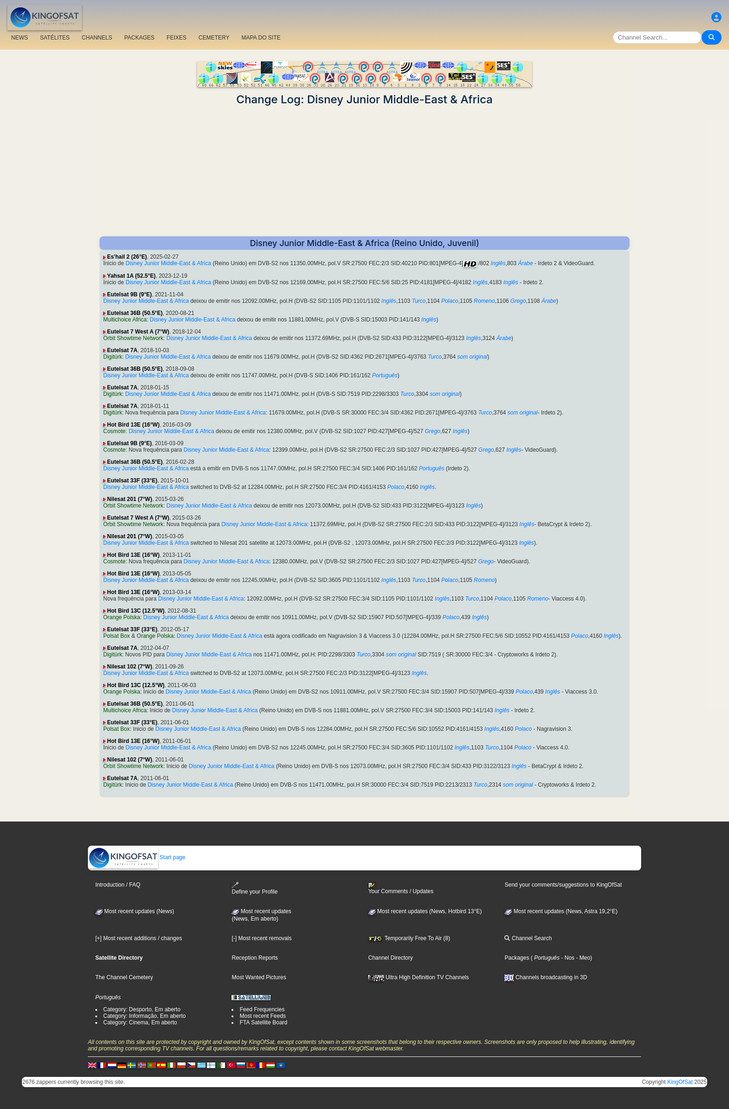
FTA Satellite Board (263, 1022)
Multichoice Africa (124, 319)
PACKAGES (139, 37)
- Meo (582, 958)
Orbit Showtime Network (133, 338)
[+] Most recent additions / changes (138, 938)
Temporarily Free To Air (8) (409, 938)
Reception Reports (255, 958)
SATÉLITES (55, 37)
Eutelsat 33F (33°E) (132, 480)
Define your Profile (255, 888)
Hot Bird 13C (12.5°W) (135, 611)
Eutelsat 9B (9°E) (129, 294)
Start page (137, 857)
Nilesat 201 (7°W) (129, 499)
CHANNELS (97, 37)
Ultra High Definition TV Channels (418, 977)
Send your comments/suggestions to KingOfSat (563, 885)
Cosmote (114, 431)
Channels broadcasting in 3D (545, 977)
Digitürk (112, 357)
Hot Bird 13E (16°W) (133, 424)
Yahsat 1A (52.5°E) (131, 276)
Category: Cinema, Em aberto (140, 1022)
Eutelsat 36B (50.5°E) (135, 313)
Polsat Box (116, 636)
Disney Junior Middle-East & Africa (168, 263)
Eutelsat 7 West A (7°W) (138, 331)
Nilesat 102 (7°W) (129, 666)
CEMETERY (214, 37)
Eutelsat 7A (122, 350)
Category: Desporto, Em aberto (141, 1009)
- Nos (567, 958)
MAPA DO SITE (260, 37)
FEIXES (176, 37)
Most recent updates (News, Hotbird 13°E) (425, 911)
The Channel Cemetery (124, 977)
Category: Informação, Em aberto (144, 1016)
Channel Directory (390, 958)
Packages (516, 958)
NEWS (19, 37)
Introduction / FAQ (117, 885)
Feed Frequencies (262, 1009)
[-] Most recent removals (262, 938)
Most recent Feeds (262, 1016)
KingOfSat (680, 1082)
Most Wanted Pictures (259, 977)
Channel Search (527, 938)
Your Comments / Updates (400, 888)
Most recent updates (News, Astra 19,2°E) (560, 911)
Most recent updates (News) (134, 911)
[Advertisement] (364, 171)
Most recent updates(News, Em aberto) (261, 915)
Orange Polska (121, 617)
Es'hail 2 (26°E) (127, 257)
